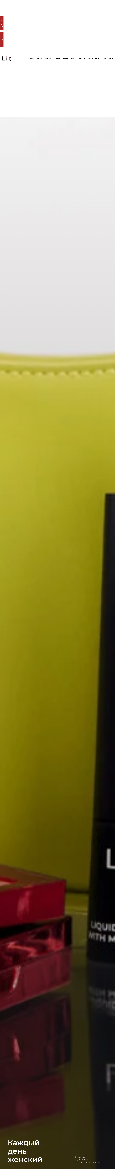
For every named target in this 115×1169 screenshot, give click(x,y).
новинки (30, 58)
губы (65, 58)
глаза (57, 58)
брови (48, 58)
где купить (108, 58)
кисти (82, 58)
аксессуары (93, 58)
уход (73, 58)
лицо (39, 58)
